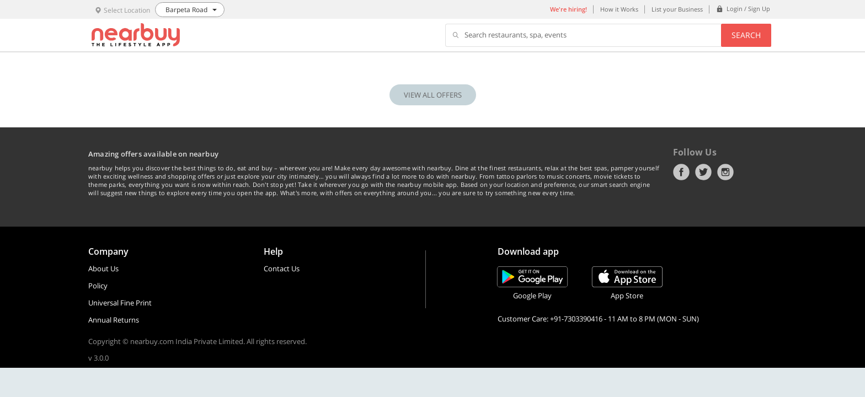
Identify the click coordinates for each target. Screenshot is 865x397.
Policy (98, 286)
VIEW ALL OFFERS (433, 95)
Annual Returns (113, 320)
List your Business (677, 9)
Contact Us (282, 268)
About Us (103, 268)
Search (746, 35)
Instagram (725, 172)
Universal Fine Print (120, 303)
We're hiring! (568, 9)
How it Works (619, 9)
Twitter (703, 172)
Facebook (681, 172)
